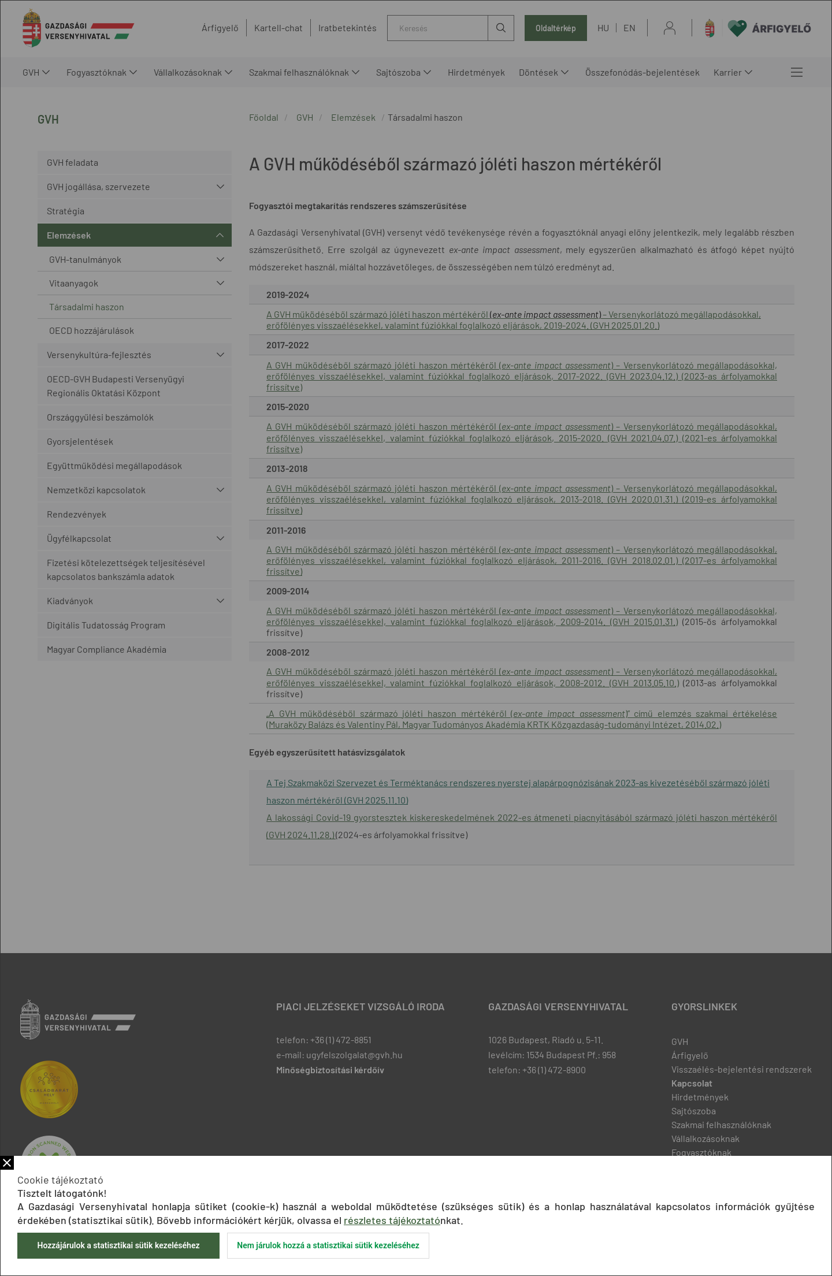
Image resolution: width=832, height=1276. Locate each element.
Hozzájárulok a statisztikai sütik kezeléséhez (118, 1245)
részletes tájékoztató (392, 1220)
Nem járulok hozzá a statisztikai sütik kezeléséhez (328, 1245)
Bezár (7, 1163)
